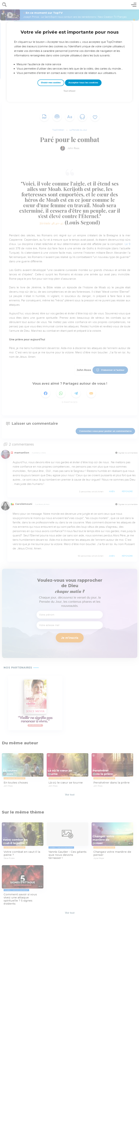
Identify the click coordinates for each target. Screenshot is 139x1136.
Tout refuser (69, 91)
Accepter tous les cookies (83, 82)
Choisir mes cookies (51, 82)
